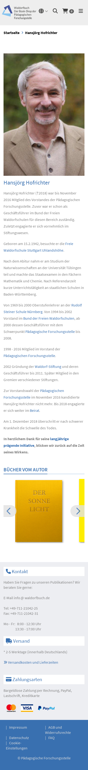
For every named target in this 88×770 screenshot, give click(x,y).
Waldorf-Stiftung (48, 366)
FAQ (51, 737)
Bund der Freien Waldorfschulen (48, 318)
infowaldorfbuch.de (32, 597)
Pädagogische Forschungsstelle (50, 331)
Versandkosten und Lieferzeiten (31, 662)
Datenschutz (19, 737)
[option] (44, 511)
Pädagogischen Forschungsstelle (29, 355)
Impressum (18, 727)
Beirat (34, 410)
